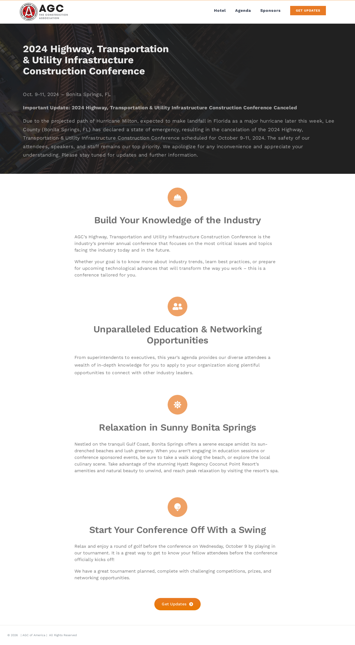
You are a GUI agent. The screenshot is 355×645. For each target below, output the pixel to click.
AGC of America (33, 635)
